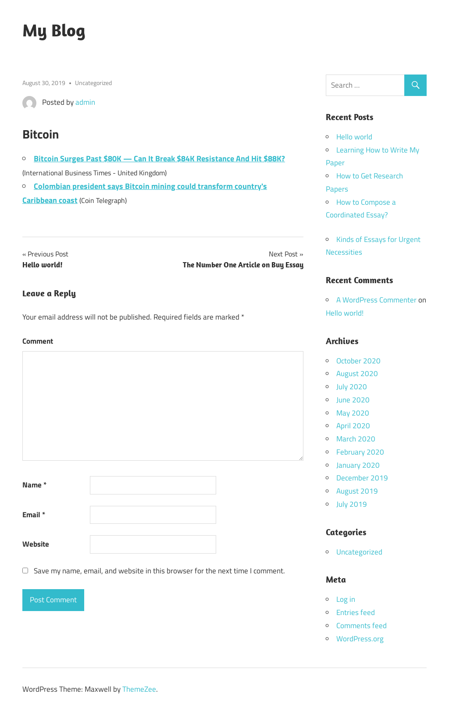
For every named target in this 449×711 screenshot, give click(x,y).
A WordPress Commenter (376, 300)
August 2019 (357, 491)
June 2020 (353, 399)
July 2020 (351, 386)
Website (35, 544)
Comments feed (361, 625)
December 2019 (362, 477)
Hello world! (344, 313)
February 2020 (360, 452)
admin (85, 102)
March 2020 (355, 438)
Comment (37, 341)
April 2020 (353, 425)
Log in (345, 599)
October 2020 (358, 360)
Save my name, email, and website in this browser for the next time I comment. (159, 570)
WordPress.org (360, 638)
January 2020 (358, 465)
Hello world (354, 136)
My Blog (54, 30)
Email (33, 514)
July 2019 (351, 504)
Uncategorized (93, 82)
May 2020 (352, 413)
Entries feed (355, 612)
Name (34, 485)
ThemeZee (139, 689)
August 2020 (357, 373)
